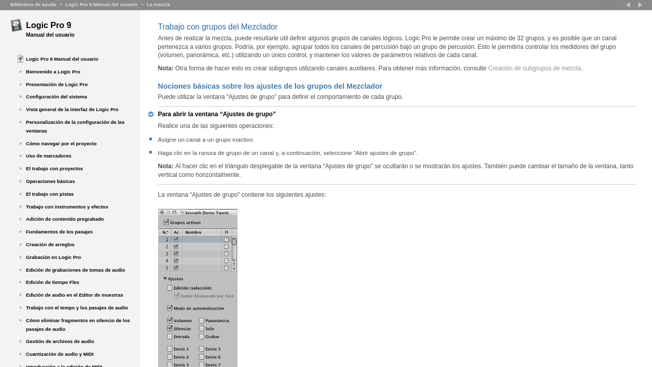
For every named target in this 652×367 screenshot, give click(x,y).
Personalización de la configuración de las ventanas (75, 126)
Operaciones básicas (50, 181)
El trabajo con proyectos (54, 168)
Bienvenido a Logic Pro (53, 71)
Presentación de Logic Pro (57, 84)
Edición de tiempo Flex (52, 282)
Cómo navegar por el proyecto (61, 143)
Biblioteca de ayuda (33, 4)
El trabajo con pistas (50, 194)
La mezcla (158, 4)
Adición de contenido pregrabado (65, 219)
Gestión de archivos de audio (60, 341)
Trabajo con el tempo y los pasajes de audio (77, 307)
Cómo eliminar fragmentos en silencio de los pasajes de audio (78, 325)
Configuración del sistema (56, 96)
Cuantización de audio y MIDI (60, 354)
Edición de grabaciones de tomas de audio (75, 270)
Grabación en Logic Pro (53, 257)
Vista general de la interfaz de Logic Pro (72, 109)
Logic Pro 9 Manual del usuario (101, 4)
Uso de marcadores (48, 156)
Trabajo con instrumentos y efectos (67, 206)
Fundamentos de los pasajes (59, 231)
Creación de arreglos (50, 244)
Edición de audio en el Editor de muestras (74, 295)
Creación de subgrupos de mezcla (534, 68)
